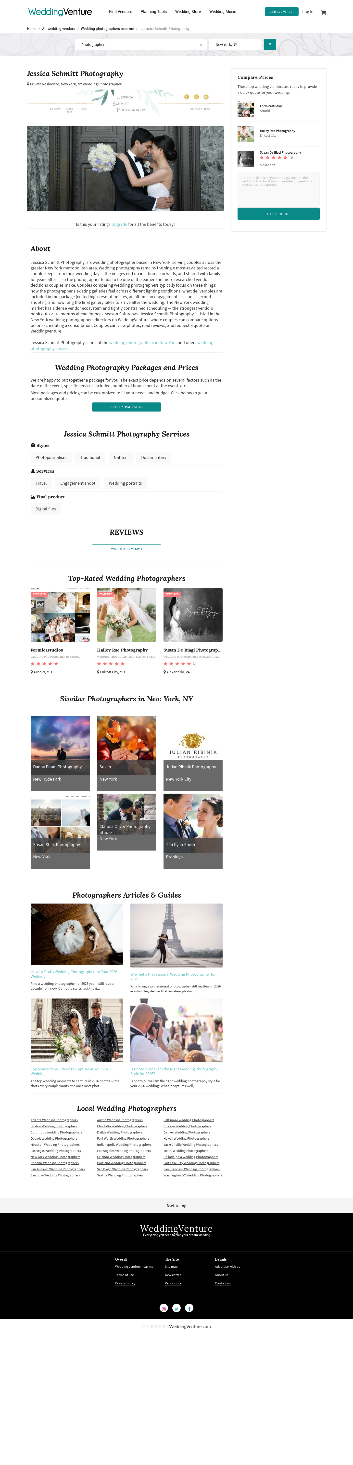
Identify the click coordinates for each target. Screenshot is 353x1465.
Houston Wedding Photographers (55, 1144)
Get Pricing (278, 214)
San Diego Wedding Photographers (122, 1169)
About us (221, 1275)
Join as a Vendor (282, 11)
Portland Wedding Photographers (121, 1163)
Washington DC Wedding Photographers (193, 1175)
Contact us (223, 1283)
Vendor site (173, 1283)
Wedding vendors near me (134, 1266)
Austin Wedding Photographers (120, 1120)
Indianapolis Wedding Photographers (124, 1144)
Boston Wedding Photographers (54, 1126)
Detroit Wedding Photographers (54, 1138)
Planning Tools (154, 11)
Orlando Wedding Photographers (121, 1157)
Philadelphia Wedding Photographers (191, 1157)
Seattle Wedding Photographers (120, 1175)
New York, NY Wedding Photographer (91, 83)
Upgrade (119, 224)
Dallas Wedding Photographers (119, 1132)
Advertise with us (227, 1266)
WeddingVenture (176, 1228)
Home (32, 29)
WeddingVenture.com (190, 1326)
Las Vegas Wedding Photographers (56, 1150)
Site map (171, 1266)
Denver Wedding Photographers (187, 1132)
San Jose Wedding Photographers (55, 1175)
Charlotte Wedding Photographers (122, 1126)
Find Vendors (120, 11)
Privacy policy (125, 1283)
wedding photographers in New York (143, 342)
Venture (60, 11)
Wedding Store (188, 11)
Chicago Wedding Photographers (187, 1126)
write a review (126, 549)
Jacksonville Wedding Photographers (191, 1144)
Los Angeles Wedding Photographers (124, 1150)
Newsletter (173, 1275)
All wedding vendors (58, 29)
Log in (308, 11)
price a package (126, 407)
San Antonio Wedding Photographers (58, 1169)
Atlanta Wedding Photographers (54, 1120)
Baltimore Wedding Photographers (189, 1120)
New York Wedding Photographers (55, 1157)
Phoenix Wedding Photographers (55, 1163)
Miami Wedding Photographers (186, 1150)
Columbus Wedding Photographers (56, 1132)
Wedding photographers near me (107, 29)
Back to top (176, 1205)
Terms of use (124, 1275)
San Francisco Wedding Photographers (192, 1169)
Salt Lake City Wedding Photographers (191, 1163)
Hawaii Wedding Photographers (186, 1138)
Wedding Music (222, 11)
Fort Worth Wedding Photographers (123, 1138)
